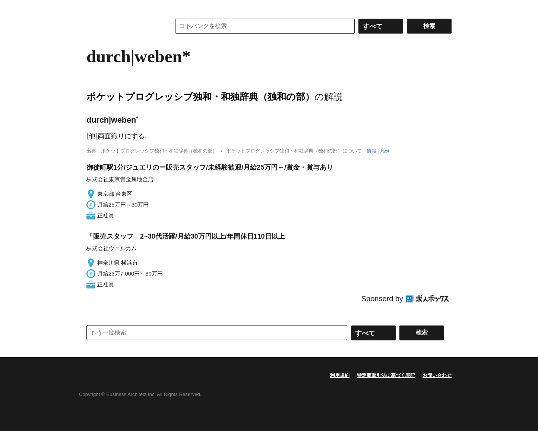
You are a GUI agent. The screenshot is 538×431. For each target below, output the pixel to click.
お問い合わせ (437, 375)
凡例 (385, 151)
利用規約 (339, 375)
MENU (93, 7)
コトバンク (123, 26)
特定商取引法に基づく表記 (386, 375)
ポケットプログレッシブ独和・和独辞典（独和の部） (200, 96)
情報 (371, 151)
